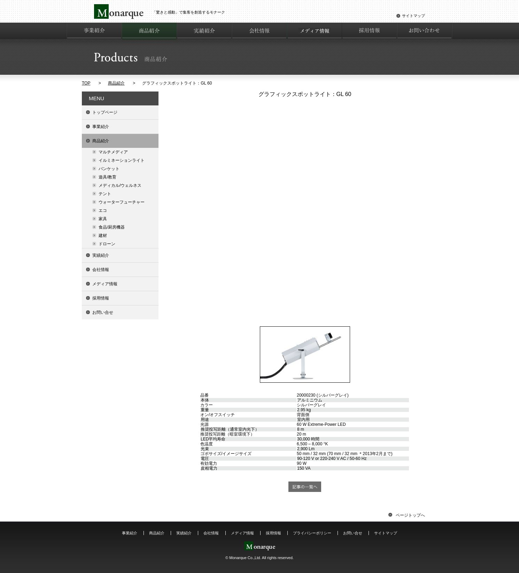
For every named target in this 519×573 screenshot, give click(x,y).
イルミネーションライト (122, 160)
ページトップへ (406, 515)
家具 (103, 218)
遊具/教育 (107, 177)
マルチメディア (113, 152)
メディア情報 (104, 283)
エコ (103, 210)
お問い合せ (102, 312)
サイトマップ (413, 16)
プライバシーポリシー (312, 533)
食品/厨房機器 (112, 227)
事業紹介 (100, 126)
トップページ (104, 112)
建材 (103, 235)
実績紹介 (100, 255)
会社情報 (100, 269)
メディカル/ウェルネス (120, 185)
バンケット (109, 168)
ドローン (107, 243)
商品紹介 (116, 83)
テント (105, 193)
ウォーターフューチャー (122, 202)
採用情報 (100, 298)
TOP (86, 83)
